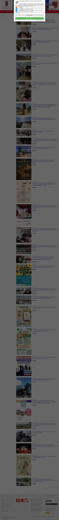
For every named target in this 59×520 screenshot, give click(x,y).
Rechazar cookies (29, 15)
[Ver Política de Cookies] (19, 20)
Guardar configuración (29, 18)
